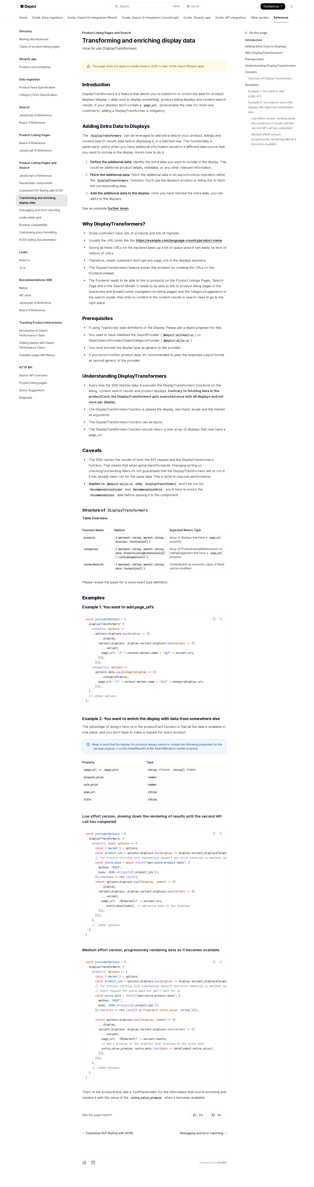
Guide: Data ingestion (47, 19)
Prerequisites (254, 59)
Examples (251, 84)
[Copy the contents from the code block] (214, 619)
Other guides (260, 19)
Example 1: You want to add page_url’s (266, 93)
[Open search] (147, 6)
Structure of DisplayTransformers (270, 78)
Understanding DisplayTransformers (270, 65)
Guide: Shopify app (196, 19)
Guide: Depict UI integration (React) (92, 19)
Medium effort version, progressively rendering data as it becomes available (274, 139)
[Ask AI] (220, 619)
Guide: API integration (230, 19)
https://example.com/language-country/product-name (179, 240)
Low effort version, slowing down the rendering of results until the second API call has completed (274, 123)
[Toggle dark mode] (291, 6)
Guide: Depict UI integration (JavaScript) (150, 19)
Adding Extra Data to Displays (265, 46)
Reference (281, 19)
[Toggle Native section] (41, 288)
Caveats (251, 72)
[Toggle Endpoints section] (41, 397)
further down (118, 208)
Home (23, 19)
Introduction (253, 40)
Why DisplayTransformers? (264, 52)
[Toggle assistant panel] (193, 6)
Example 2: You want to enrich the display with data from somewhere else (271, 107)
